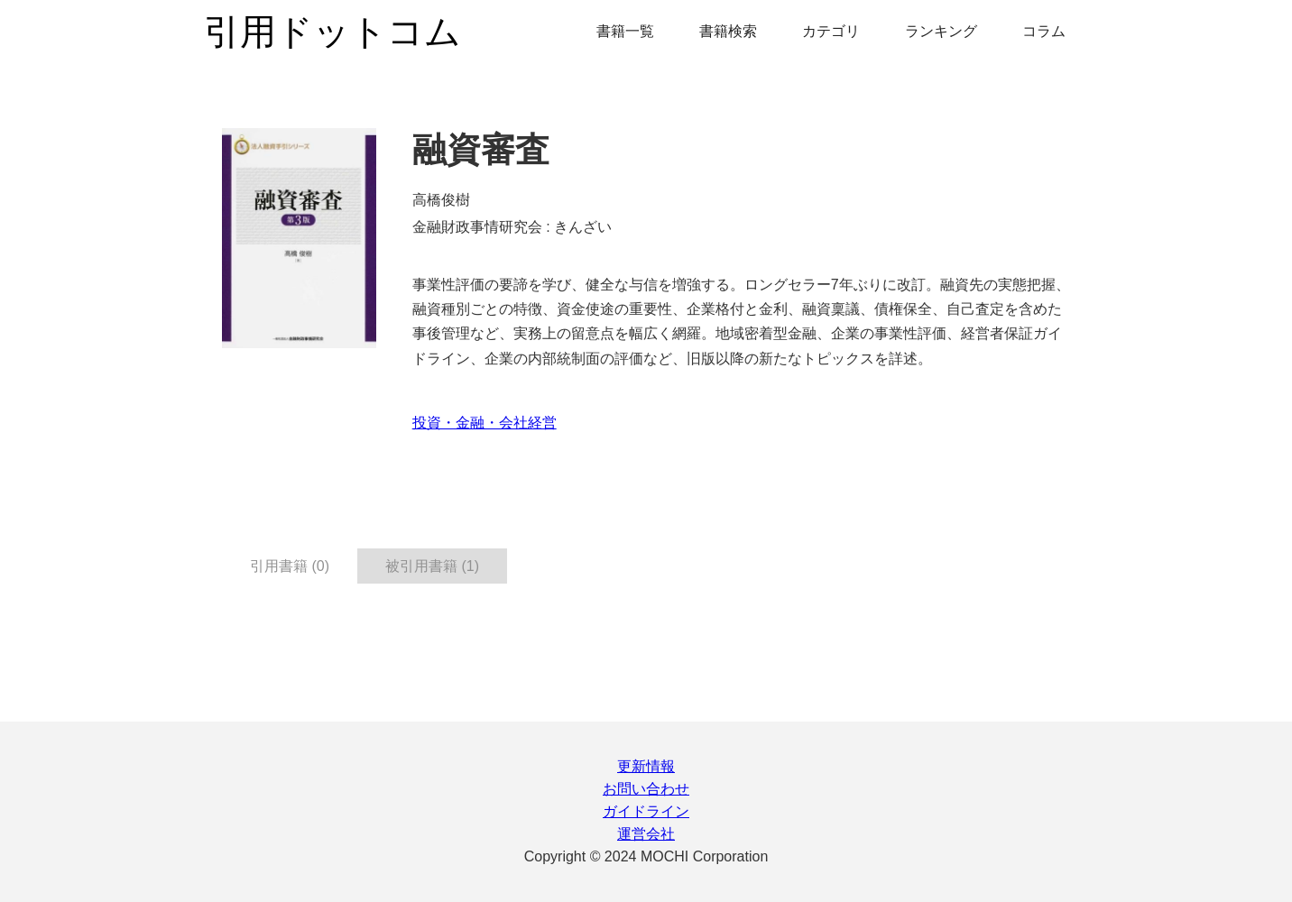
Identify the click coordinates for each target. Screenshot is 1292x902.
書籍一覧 (625, 31)
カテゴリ (831, 31)
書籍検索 (728, 31)
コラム (1044, 31)
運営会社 (646, 834)
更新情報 (646, 766)
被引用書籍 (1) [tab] (432, 566)
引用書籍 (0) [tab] (289, 566)
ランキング (941, 31)
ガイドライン (646, 811)
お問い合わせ (646, 788)
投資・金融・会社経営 (484, 422)
